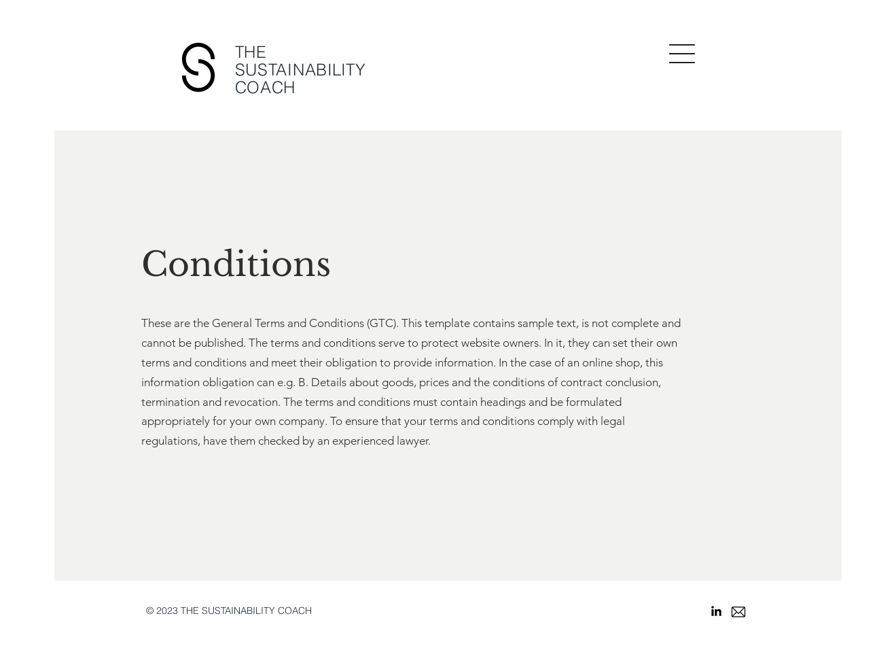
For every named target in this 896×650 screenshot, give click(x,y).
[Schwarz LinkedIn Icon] (716, 611)
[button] (682, 53)
